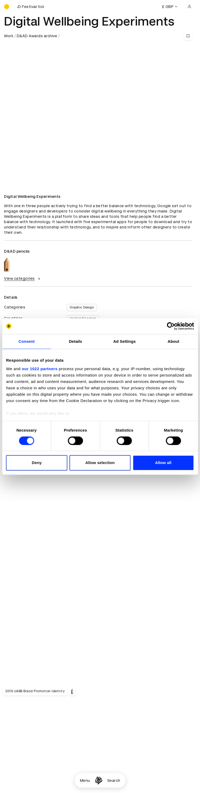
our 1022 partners (39, 368)
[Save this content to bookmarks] (188, 36)
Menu (85, 780)
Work (8, 36)
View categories (22, 278)
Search (113, 780)
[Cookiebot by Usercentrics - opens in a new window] (170, 326)
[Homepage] (99, 780)
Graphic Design (82, 307)
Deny (37, 463)
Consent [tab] (27, 341)
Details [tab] (75, 341)
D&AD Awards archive (37, 36)
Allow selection (100, 463)
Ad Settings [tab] (124, 341)
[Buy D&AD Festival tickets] (30, 6)
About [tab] (173, 341)
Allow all (163, 463)
